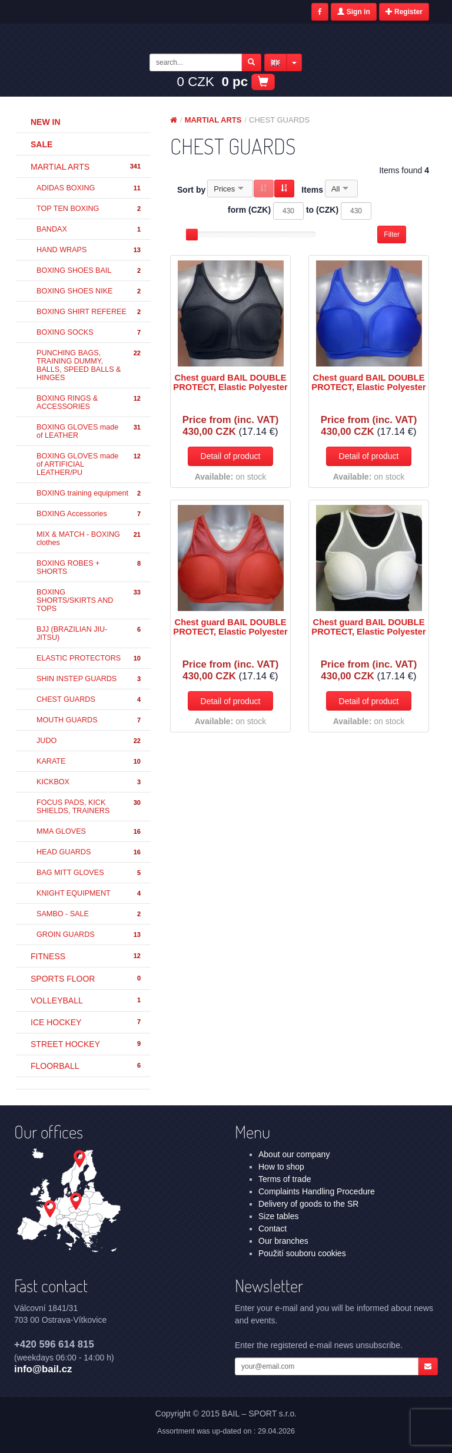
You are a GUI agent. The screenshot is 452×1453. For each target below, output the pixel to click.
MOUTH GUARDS (89, 720)
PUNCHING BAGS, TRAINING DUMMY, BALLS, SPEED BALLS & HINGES (89, 365)
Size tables (278, 1216)
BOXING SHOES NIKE (89, 291)
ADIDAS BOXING (89, 188)
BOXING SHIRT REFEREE (89, 312)
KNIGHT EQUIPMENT (89, 893)
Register (404, 12)
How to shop (281, 1166)
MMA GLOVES (89, 831)
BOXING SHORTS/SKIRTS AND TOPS (89, 600)
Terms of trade (284, 1179)
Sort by (191, 189)
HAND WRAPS (89, 250)
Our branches (283, 1241)
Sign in (353, 12)
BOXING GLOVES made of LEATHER (89, 431)
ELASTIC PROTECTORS (89, 658)
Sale (41, 144)
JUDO (89, 741)
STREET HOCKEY (86, 1044)
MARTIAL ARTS (86, 166)
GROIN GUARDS (89, 934)
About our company (294, 1154)
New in (46, 122)
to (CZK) (322, 209)
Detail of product (231, 456)
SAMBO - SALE (89, 914)
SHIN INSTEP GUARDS (89, 679)
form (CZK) (249, 209)
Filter (392, 234)
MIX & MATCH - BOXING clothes (89, 538)
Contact (272, 1228)
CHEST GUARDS (89, 699)
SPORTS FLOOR (86, 978)
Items (312, 189)
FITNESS (86, 956)
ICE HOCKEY (86, 1022)
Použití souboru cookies (302, 1253)
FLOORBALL (86, 1066)
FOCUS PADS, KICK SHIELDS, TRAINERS (89, 806)
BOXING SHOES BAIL (89, 270)
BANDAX (89, 229)
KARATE (89, 761)
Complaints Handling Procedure (316, 1191)
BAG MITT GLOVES (89, 873)
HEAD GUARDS (89, 852)
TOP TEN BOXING (89, 208)
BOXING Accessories (89, 514)
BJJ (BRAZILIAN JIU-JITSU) (89, 633)
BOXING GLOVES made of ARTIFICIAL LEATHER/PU (89, 464)
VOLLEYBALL (86, 1000)
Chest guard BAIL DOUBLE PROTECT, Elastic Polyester (230, 382)
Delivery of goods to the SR (308, 1203)
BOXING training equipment (89, 493)
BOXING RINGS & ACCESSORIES (89, 402)
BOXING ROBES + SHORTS (89, 567)
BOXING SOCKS (89, 332)
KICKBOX (89, 782)
